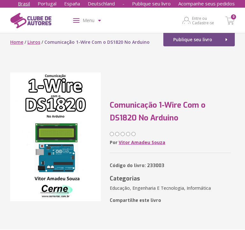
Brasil (24, 3)
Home (16, 42)
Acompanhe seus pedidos (206, 3)
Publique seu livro (151, 3)
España (72, 3)
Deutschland (101, 3)
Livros (33, 42)
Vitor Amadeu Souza (142, 142)
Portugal (47, 3)
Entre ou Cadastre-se (203, 20)
